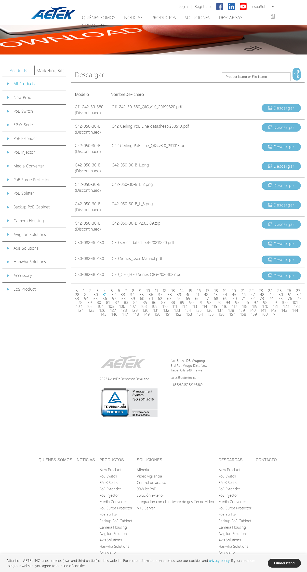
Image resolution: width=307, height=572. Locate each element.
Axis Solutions (25, 248)
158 (243, 314)
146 (114, 314)
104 (101, 306)
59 (133, 298)
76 (290, 298)
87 (163, 302)
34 (132, 295)
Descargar (281, 107)
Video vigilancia (149, 476)
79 (89, 302)
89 (182, 302)
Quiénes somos (98, 17)
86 (154, 302)
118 (244, 306)
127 (113, 310)
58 (123, 298)
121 (275, 306)
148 (136, 314)
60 (142, 298)
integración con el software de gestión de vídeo (175, 501)
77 (299, 298)
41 (197, 295)
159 (254, 314)
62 (160, 298)
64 (178, 298)
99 (274, 302)
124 (81, 310)
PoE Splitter (23, 193)
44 (225, 295)
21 (242, 291)
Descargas (230, 17)
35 (141, 295)
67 (206, 298)
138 (231, 310)
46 (243, 295)
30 (95, 295)
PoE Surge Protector (31, 179)
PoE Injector (24, 152)
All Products (24, 83)
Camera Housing (28, 220)
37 (160, 295)
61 (151, 298)
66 (197, 298)
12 (164, 291)
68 (216, 298)
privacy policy (219, 560)
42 (206, 295)
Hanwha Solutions (29, 261)
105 (111, 306)
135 (199, 310)
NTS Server (146, 507)
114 (204, 306)
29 (86, 295)
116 (224, 306)
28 (77, 295)
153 (189, 314)
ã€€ (299, 74)
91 (200, 302)
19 (225, 291)
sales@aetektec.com (185, 377)
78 (80, 302)
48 (262, 295)
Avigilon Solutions (29, 234)
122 (286, 306)
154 (200, 314)
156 (222, 314)
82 (117, 302)
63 (169, 298)
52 (298, 295)
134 (188, 310)
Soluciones (197, 17)
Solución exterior (150, 495)
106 (122, 306)
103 (90, 306)
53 (77, 298)
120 (265, 306)
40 (188, 295)
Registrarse (203, 6)
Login (183, 6)
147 (125, 314)
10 (148, 291)
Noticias (133, 17)
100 (285, 302)
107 (133, 306)
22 (251, 291)
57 (114, 298)
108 (144, 306)
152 (178, 314)
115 (214, 306)
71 (243, 298)
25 (279, 291)
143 (284, 310)
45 (234, 295)
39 (179, 295)
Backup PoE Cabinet (31, 206)
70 (234, 298)
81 (108, 302)
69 (225, 298)
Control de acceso (151, 482)
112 (184, 306)
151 (168, 314)
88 (173, 302)
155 (211, 314)
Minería (143, 469)
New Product (25, 97)
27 (298, 291)
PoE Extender (25, 138)
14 (182, 291)
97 (256, 302)
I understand (284, 563)
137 (220, 310)
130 (145, 310)
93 (218, 302)
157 (232, 314)
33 (123, 295)
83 (126, 302)
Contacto (93, 25)
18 (216, 291)
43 (215, 295)
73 (262, 298)
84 (135, 302)
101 (295, 302)
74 (271, 298)
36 (151, 295)
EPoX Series (24, 124)
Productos (163, 17)
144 (295, 310)
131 (156, 310)
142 (274, 310)
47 (253, 295)
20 (233, 291)
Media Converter (28, 165)
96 (246, 302)
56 (105, 298)
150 (157, 314)
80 (99, 302)
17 (207, 291)
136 (210, 310)
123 (297, 306)
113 (194, 306)
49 (271, 295)
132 (166, 310)
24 (270, 291)
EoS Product (24, 289)
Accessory (22, 275)
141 (263, 310)
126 (102, 310)
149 (147, 314)
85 (145, 302)
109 (155, 306)
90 (191, 302)
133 (177, 310)
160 (265, 314)
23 (261, 291)
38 (169, 295)
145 (104, 314)
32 (113, 295)
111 (175, 306)
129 (135, 310)
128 (124, 310)
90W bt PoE (146, 488)
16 (199, 291)
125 (91, 310)
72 (252, 298)
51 (290, 295)
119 (254, 306)
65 (188, 298)
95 (237, 302)
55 (95, 298)
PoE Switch (23, 111)
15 (190, 291)
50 (281, 295)
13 (173, 291)
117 (234, 306)
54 (86, 298)
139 (242, 310)
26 (289, 291)
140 (253, 310)
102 (79, 306)
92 (209, 302)
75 (280, 298)
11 (156, 291)
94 (228, 302)
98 (265, 302)
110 (165, 306)
